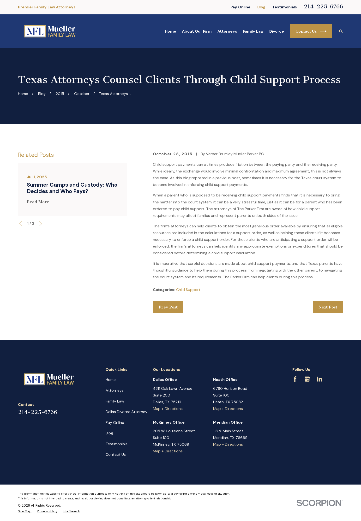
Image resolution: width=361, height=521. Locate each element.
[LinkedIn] (319, 379)
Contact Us (310, 31)
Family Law (115, 401)
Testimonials (284, 7)
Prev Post (168, 307)
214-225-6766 (323, 6)
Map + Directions (168, 408)
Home (111, 379)
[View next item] (40, 223)
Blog (261, 7)
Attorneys (115, 390)
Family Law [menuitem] (253, 31)
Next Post (328, 307)
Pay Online (240, 7)
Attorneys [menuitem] (227, 31)
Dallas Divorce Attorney (126, 411)
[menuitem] (24, 511)
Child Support (188, 289)
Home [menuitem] (170, 31)
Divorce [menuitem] (276, 31)
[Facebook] (295, 379)
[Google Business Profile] (307, 379)
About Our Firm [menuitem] (197, 31)
